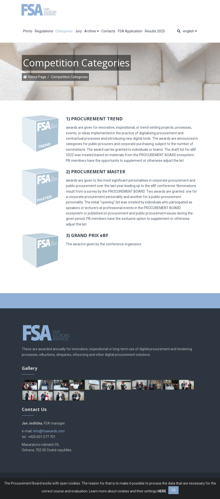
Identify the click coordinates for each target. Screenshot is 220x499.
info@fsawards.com (49, 431)
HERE (162, 491)
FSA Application (130, 31)
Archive (91, 31)
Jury (78, 31)
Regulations (44, 31)
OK (173, 490)
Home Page (37, 77)
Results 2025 (155, 31)
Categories (64, 31)
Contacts (108, 31)
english (190, 31)
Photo (27, 31)
